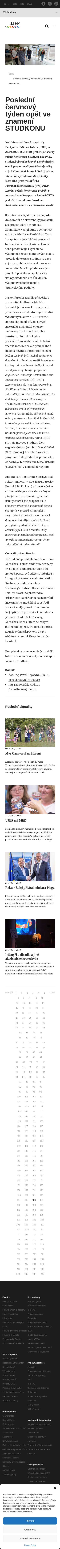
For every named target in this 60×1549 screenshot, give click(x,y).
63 (40, 1052)
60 (20, 1052)
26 (44, 1013)
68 (17, 1062)
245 (26, 1274)
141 (26, 1146)
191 (41, 1205)
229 (26, 1254)
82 (44, 1072)
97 (27, 1091)
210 (34, 1229)
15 (37, 1003)
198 (34, 1215)
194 (34, 1210)
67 (41, 1057)
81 (37, 1072)
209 (27, 1229)
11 (42, 998)
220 (18, 1244)
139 (41, 1141)
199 (42, 1215)
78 (17, 1072)
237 (26, 1264)
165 (26, 1175)
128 (18, 1131)
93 (27, 1086)
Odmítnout (30, 1529)
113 (26, 1111)
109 (27, 1106)
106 (34, 1101)
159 (41, 1165)
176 (18, 1190)
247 (42, 1274)
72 (44, 1062)
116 (19, 1116)
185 (26, 1200)
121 (26, 1121)
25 (37, 1013)
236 (18, 1264)
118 (33, 1116)
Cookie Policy (30, 1545)
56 (23, 1047)
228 (18, 1254)
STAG (29, 4)
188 (18, 1205)
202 (34, 1219)
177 (26, 1190)
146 (34, 1150)
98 (33, 1091)
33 (23, 1022)
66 (33, 1057)
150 (34, 1155)
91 (41, 1082)
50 (17, 1042)
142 (34, 1146)
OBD (15, 4)
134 (34, 1136)
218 (34, 1239)
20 (37, 1008)
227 (42, 1249)
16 (43, 1003)
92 (20, 1086)
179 (41, 1190)
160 (19, 1170)
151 (41, 1155)
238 (34, 1264)
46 (20, 1037)
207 (42, 1224)
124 (18, 1126)
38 (23, 1027)
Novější (9, 992)
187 (41, 1200)
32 (17, 1022)
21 (43, 1008)
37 (17, 1027)
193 (26, 1210)
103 (41, 1096)
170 (34, 1180)
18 (23, 1008)
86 (37, 1077)
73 (17, 1067)
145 (26, 1150)
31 (44, 1018)
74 (23, 1067)
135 (41, 1136)
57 (30, 1047)
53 (37, 1042)
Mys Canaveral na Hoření (23, 753)
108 (19, 1106)
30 (37, 1018)
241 (26, 1269)
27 (17, 1018)
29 (30, 1018)
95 (41, 1086)
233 (26, 1259)
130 (34, 1131)
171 (41, 1180)
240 (18, 1269)
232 (18, 1259)
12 (17, 1003)
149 (26, 1155)
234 (34, 1259)
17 (17, 1008)
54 (43, 1042)
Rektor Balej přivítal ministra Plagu (30, 887)
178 (34, 1190)
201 (26, 1219)
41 (44, 1027)
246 (34, 1274)
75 (30, 1067)
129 (26, 1131)
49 (40, 1037)
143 (41, 1146)
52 (30, 1042)
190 (34, 1205)
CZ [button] (6, 4)
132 (18, 1136)
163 (41, 1170)
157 (26, 1165)
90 (33, 1082)
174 (34, 1185)
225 (26, 1249)
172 (18, 1185)
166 (34, 1175)
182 (34, 1195)
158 (34, 1165)
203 (42, 1219)
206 (34, 1224)
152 (18, 1160)
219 (41, 1239)
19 (30, 1008)
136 (18, 1141)
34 (30, 1022)
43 (27, 1032)
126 (34, 1126)
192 (18, 1210)
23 (23, 1013)
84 (23, 1077)
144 (18, 1150)
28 (23, 1018)
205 (26, 1224)
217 (26, 1239)
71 (37, 1062)
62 (33, 1052)
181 (26, 1195)
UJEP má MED (15, 820)
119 (41, 1116)
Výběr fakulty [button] (30, 12)
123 (41, 1121)
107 (42, 1101)
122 (34, 1121)
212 (18, 1234)
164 (18, 1175)
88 (20, 1082)
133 (26, 1136)
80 (30, 1072)
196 (18, 1215)
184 (18, 1200)
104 (18, 1101)
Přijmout (30, 1520)
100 (19, 1096)
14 (30, 1003)
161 (26, 1170)
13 (24, 1003)
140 (19, 1146)
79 (23, 1072)
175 (41, 1185)
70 (30, 1062)
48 (33, 1037)
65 (27, 1057)
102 (34, 1096)
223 (42, 1244)
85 (30, 1077)
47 (27, 1037)
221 (26, 1244)
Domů (11, 74)
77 (44, 1067)
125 (26, 1126)
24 (30, 1013)
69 (23, 1062)
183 (41, 1195)
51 (23, 1042)
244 (18, 1274)
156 (18, 1165)
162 (34, 1170)
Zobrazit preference (30, 1538)
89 (27, 1082)
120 (19, 1121)
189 (26, 1205)
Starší (52, 992)
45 (41, 1032)
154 (34, 1160)
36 (44, 1022)
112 (19, 1111)
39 (30, 1027)
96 (20, 1091)
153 (26, 1160)
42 (20, 1032)
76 (37, 1067)
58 (37, 1047)
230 (34, 1254)
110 (34, 1106)
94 (33, 1086)
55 (17, 1047)
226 (34, 1249)
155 (41, 1160)
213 (26, 1234)
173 (26, 1185)
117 (26, 1116)
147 (42, 1150)
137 (26, 1141)
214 (34, 1234)
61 (27, 1052)
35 (37, 1022)
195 (42, 1210)
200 (18, 1219)
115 (41, 1111)
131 (41, 1131)
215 (41, 1234)
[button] (55, 1488)
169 (26, 1180)
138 (34, 1141)
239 (42, 1264)
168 (18, 1180)
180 (19, 1195)
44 (33, 1032)
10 (36, 998)
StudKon (22, 661)
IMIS (22, 4)
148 (18, 1155)
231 (42, 1254)
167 (42, 1175)
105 (26, 1101)
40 (37, 1027)
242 (34, 1269)
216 (18, 1239)
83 (17, 1077)
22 (17, 1013)
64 (20, 1057)
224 (18, 1249)
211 (42, 1229)
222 (34, 1244)
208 (18, 1229)
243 (42, 1269)
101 (26, 1096)
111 (41, 1106)
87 (44, 1077)
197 (26, 1215)
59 (44, 1047)
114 (33, 1111)
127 (41, 1126)
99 (40, 1091)
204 (18, 1224)
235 (42, 1259)
